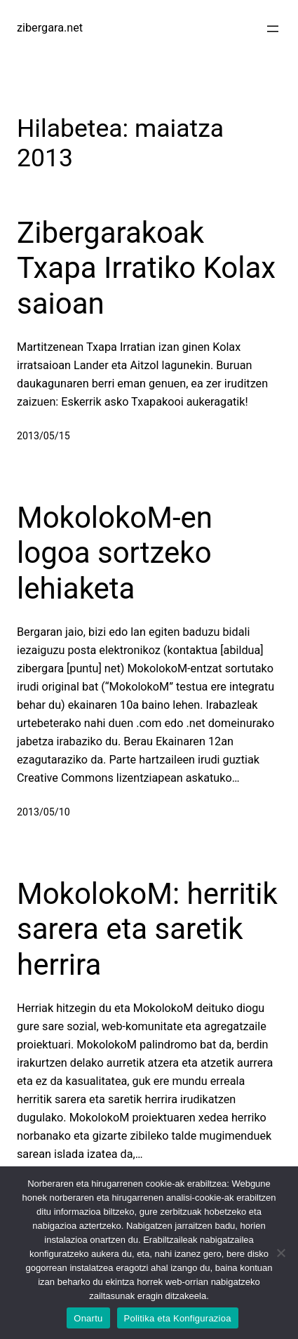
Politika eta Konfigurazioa (177, 1318)
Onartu (88, 1318)
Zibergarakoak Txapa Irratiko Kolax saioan (146, 268)
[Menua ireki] (272, 28)
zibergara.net (50, 27)
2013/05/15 (43, 435)
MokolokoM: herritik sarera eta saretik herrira (147, 929)
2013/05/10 (43, 812)
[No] (280, 1253)
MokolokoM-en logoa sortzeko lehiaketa (114, 553)
